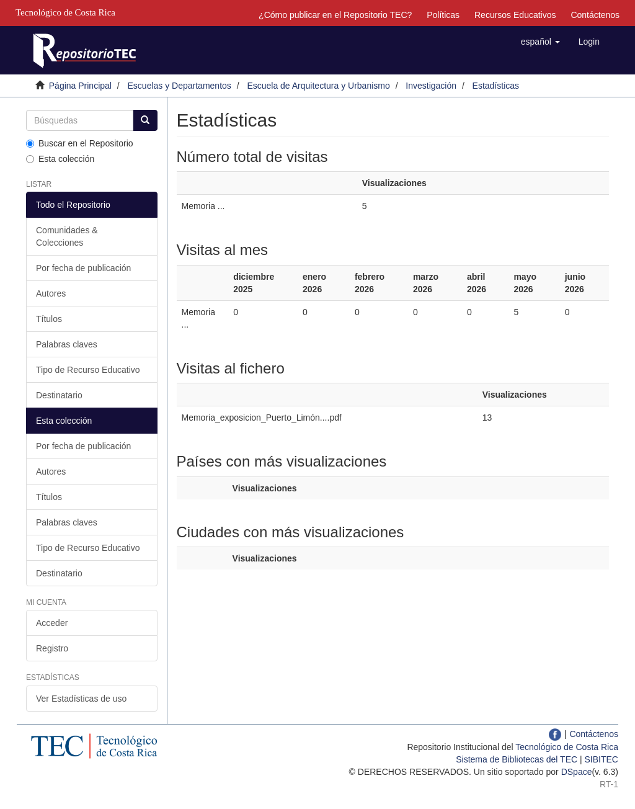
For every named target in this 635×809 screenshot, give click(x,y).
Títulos (49, 319)
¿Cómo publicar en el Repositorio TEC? (335, 15)
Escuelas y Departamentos (179, 86)
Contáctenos (595, 15)
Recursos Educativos (515, 15)
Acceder (52, 623)
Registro (52, 648)
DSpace (576, 772)
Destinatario (59, 395)
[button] (540, 41)
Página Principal (80, 86)
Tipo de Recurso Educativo (88, 370)
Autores (51, 293)
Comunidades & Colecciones (67, 236)
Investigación (431, 86)
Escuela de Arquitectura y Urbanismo (318, 86)
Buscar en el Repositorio (79, 143)
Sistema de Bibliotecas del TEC (516, 759)
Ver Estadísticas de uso (81, 699)
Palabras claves (66, 344)
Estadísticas (496, 86)
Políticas (443, 15)
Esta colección (60, 159)
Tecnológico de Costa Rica (566, 747)
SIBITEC (601, 759)
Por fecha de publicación (83, 268)
